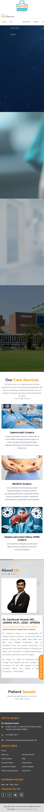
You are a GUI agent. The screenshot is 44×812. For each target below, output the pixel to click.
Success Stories (28, 754)
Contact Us (26, 771)
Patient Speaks (28, 767)
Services (26, 22)
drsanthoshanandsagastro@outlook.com (21, 740)
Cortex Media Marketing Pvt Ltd (26, 809)
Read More (19, 672)
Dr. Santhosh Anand (14, 28)
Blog (23, 759)
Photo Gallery (6, 759)
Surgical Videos (7, 763)
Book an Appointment (41, 667)
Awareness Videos (8, 767)
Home (3, 751)
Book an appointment (9, 771)
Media (36, 22)
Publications (27, 763)
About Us (5, 754)
